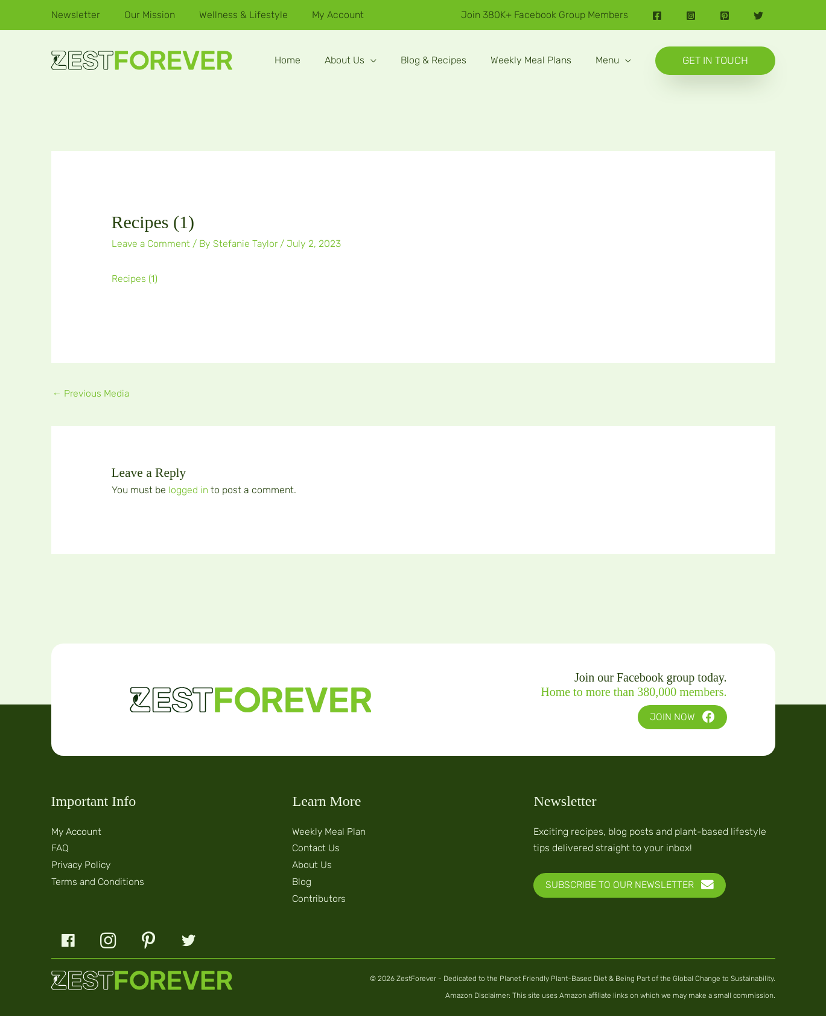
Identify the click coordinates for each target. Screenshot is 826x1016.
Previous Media (92, 392)
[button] (351, 60)
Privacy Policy (83, 863)
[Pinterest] (724, 16)
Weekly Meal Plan (330, 830)
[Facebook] (657, 16)
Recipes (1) (135, 278)
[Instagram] (691, 16)
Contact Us (316, 847)
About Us (312, 863)
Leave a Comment (152, 243)
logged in (188, 489)
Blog (301, 880)
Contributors (319, 896)
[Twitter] (758, 16)
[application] (370, 60)
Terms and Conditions (98, 880)
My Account (77, 830)
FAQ (60, 847)
